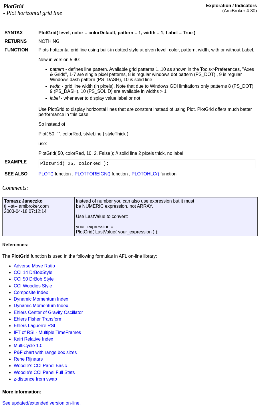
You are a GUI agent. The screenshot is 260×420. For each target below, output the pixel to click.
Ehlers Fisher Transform (38, 319)
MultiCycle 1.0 (28, 345)
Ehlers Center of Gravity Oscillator (48, 312)
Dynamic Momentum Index (41, 299)
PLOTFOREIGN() (92, 173)
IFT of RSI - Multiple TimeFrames (47, 332)
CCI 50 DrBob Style (34, 279)
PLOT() (46, 173)
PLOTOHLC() (145, 173)
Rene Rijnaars (28, 359)
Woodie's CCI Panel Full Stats (44, 372)
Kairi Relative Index (33, 339)
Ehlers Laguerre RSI (34, 325)
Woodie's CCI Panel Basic (40, 365)
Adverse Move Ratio (34, 265)
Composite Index (31, 292)
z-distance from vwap (35, 379)
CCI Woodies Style (33, 285)
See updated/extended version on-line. (41, 403)
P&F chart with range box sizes (45, 352)
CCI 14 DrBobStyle (33, 272)
